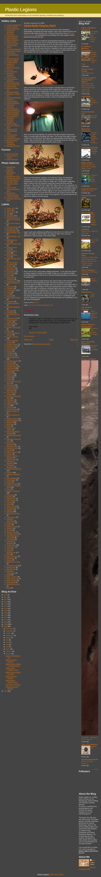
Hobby (9, 378)
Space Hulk (11, 523)
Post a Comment (29, 336)
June (7, 642)
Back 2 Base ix (12, 38)
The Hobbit (10, 539)
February (9, 651)
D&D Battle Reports (14, 298)
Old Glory (10, 99)
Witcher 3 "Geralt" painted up (87, 762)
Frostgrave (10, 353)
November (9, 631)
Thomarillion (11, 137)
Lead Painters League (11, 393)
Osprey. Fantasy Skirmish (12, 457)
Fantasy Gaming (12, 337)
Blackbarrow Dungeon (11, 168)
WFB (8, 575)
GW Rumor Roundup (13, 685)
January (8, 653)
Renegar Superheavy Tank (94, 151)
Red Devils (10, 495)
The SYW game (94, 241)
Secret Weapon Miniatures (12, 117)
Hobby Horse (86, 292)
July (7, 640)
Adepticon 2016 (12, 182)
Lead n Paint (86, 96)
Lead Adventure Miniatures (12, 80)
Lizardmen (10, 402)
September (9, 635)
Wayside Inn (11, 569)
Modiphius (10, 424)
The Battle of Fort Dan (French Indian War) (94, 36)
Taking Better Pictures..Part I (12, 681)
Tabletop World (12, 129)
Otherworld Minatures (10, 462)
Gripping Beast (12, 62)
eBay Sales (11, 324)
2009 (5, 624)
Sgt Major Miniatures (10, 121)
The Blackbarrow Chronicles (13, 537)
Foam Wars (11, 348)
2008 (5, 626)
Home (51, 339)
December (9, 629)
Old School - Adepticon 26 (94, 101)
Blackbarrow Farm (13, 176)
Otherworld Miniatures (10, 466)
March (8, 649)
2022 (5, 595)
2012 (5, 617)
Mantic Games (12, 409)
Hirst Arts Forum (12, 154)
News (9, 426)
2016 (5, 608)
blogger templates (43, 874)
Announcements (12, 227)
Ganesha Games (13, 58)
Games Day (11, 355)
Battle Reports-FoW (14, 258)
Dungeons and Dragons (12, 321)
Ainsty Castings (12, 27)
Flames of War (12, 346)
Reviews (10, 497)
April (7, 647)
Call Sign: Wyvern (94, 117)
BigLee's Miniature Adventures (88, 29)
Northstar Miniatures (14, 97)
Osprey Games (12, 101)
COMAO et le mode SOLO (94, 178)
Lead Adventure (12, 159)
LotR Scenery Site (13, 84)
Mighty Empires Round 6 (11, 661)
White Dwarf (11, 582)
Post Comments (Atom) (42, 344)
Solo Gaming (11, 517)
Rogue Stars (11, 498)
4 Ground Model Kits (14, 25)
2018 (5, 604)
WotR (9, 588)
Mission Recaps (12, 418)
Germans (10, 363)
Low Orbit (10, 407)
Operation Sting (12, 446)
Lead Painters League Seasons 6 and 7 (13, 189)
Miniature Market (13, 92)
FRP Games (11, 53)
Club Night (10, 286)
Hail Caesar (11, 368)
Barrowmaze (11, 229)
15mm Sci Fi (11, 208)
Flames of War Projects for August (94, 331)
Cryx (8, 294)
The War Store (12, 135)
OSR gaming (11, 459)
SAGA (9, 504)
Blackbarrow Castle (13, 178)
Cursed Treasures (88, 270)
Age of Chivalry (93, 280)
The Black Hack (12, 534)
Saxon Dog (85, 238)
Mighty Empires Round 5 (11, 677)
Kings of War (11, 387)
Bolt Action (10, 273)
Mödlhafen (85, 277)
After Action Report (13, 223)
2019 (5, 602)
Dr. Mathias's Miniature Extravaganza (86, 48)
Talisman (10, 528)
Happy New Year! (87, 191)
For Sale (10, 350)
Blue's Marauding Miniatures (88, 343)
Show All (96, 769)
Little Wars (10, 400)
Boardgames (11, 271)
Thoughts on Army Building (12, 688)
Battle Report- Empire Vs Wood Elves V (13, 665)
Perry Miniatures (12, 109)
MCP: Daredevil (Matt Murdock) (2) (94, 315)
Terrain (9, 530)
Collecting (10, 288)
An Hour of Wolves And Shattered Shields (88, 80)
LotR (8, 405)
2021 (5, 597)
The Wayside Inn (13, 180)
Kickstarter (10, 385)
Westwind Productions (11, 143)
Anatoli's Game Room (89, 759)
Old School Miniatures (10, 444)
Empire (9, 325)
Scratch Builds (12, 508)
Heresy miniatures (13, 68)
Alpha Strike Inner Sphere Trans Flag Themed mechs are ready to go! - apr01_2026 (87, 88)
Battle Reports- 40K (14, 236)
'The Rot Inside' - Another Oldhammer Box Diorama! (94, 138)
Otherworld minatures (10, 106)
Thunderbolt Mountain (11, 542)
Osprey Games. (12, 452)
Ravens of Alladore (88, 359)
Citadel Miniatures (13, 283)
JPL (93, 860)
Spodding (85, 229)
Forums (9, 351)
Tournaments (11, 545)
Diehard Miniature (13, 303)
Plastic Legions (21, 9)
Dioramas (10, 311)
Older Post (74, 339)
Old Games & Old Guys (89, 272)
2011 (5, 620)
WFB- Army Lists (13, 578)
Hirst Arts (10, 70)
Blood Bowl (11, 268)
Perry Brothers (12, 478)
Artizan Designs (12, 36)
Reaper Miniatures (13, 111)
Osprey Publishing (13, 103)
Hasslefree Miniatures (10, 65)
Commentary (11, 290)
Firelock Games (12, 344)
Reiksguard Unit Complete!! (94, 348)
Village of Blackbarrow (11, 551)
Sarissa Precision (13, 112)
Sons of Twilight (87, 213)
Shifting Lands (12, 124)
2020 (5, 599)
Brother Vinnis (12, 42)
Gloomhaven (11, 365)
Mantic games (12, 86)
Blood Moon (11, 270)
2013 (5, 615)
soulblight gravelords (10, 520)
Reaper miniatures (13, 491)
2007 (5, 691)
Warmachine (11, 567)
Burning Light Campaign (11, 278)
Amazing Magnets (13, 29)
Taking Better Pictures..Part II (12, 669)
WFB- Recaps (12, 580)
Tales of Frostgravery (89, 744)
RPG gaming (11, 500)
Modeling (10, 422)
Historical (10, 376)
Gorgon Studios (12, 60)
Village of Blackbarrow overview (11, 172)
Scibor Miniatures (13, 114)
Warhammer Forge (13, 562)
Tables (9, 525)
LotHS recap (11, 404)
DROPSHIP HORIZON (89, 148)
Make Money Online (57, 874)
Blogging (10, 266)
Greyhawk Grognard (89, 189)
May (7, 644)
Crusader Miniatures (14, 49)
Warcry (9, 560)
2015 (5, 611)
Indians (9, 379)
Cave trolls (93, 295)
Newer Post (28, 339)
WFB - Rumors (12, 577)
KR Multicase (11, 77)
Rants (9, 489)
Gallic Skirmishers (87, 73)
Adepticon (10, 216)
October (8, 633)
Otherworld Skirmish (14, 469)
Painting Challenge (13, 474)
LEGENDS (85, 174)
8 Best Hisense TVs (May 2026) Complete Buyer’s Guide (88, 167)
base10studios (12, 231)
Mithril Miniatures (13, 420)
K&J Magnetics (12, 71)
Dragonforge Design (14, 51)
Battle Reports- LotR (14, 244)
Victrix (9, 549)
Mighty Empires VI (13, 415)
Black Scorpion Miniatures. (12, 263)
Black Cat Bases (12, 40)
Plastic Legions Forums (12, 156)
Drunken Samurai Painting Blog (88, 325)
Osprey (9, 450)
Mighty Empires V (13, 411)
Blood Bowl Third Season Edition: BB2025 (93, 219)
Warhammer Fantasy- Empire (12, 194)
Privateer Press (12, 484)
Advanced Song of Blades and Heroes (13, 218)
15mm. (9, 210)
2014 (5, 613)
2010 (5, 622)
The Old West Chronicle (86, 308)
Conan (9, 292)
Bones (9, 275)
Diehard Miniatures (13, 307)
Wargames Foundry (14, 138)
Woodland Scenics (13, 146)
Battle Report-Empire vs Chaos (13, 673)
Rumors (9, 502)
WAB (8, 554)
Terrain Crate (11, 532)
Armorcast (10, 34)
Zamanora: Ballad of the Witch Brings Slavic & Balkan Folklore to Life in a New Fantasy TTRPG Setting (89, 261)
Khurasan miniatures (10, 74)
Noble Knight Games (11, 429)
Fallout (9, 331)
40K (8, 214)
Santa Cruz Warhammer (86, 130)
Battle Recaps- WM (13, 232)
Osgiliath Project (12, 448)
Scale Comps (11, 506)
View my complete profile (87, 868)
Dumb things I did (13, 314)
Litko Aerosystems (13, 83)
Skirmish (10, 511)
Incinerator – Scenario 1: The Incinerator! (89, 738)
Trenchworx (11, 547)
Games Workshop (13, 357)
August (8, 638)
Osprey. (9, 454)
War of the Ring (12, 556)
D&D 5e (9, 296)
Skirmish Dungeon (13, 513)
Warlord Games (12, 140)
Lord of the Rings (13, 197)
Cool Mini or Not (12, 44)
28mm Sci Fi (11, 212)
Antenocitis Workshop (10, 31)
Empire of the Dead (13, 327)
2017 (5, 606)
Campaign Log (12, 281)
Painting (9, 472)
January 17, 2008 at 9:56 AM (38, 332)
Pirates (9, 482)
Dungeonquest (12, 318)
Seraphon (10, 510)
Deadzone (10, 301)
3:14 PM (36, 302)
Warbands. (10, 558)
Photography (11, 480)
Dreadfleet (10, 312)
